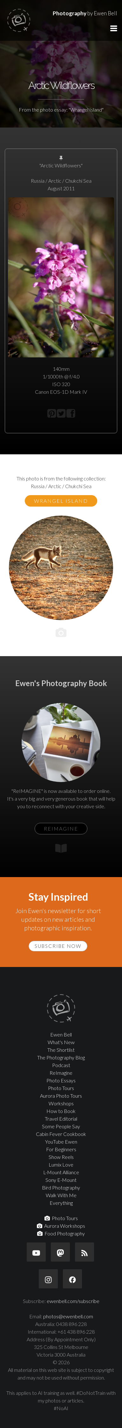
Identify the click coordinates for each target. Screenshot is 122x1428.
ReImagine (61, 1073)
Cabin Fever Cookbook (61, 1134)
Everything (61, 1203)
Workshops (61, 1103)
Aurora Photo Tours (61, 1096)
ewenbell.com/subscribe (73, 1301)
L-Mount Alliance (61, 1172)
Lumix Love (61, 1164)
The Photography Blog (61, 1057)
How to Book (61, 1111)
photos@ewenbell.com (68, 1316)
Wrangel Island (61, 501)
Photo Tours (61, 1088)
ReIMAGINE (61, 828)
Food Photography (61, 1233)
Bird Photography (61, 1187)
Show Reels (61, 1157)
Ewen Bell (61, 1034)
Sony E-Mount (61, 1180)
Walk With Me (61, 1195)
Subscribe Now (58, 946)
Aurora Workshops (61, 1226)
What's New (61, 1042)
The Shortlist (61, 1050)
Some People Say (61, 1126)
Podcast (61, 1065)
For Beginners (61, 1149)
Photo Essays (61, 1080)
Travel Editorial (61, 1119)
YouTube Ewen (61, 1142)
